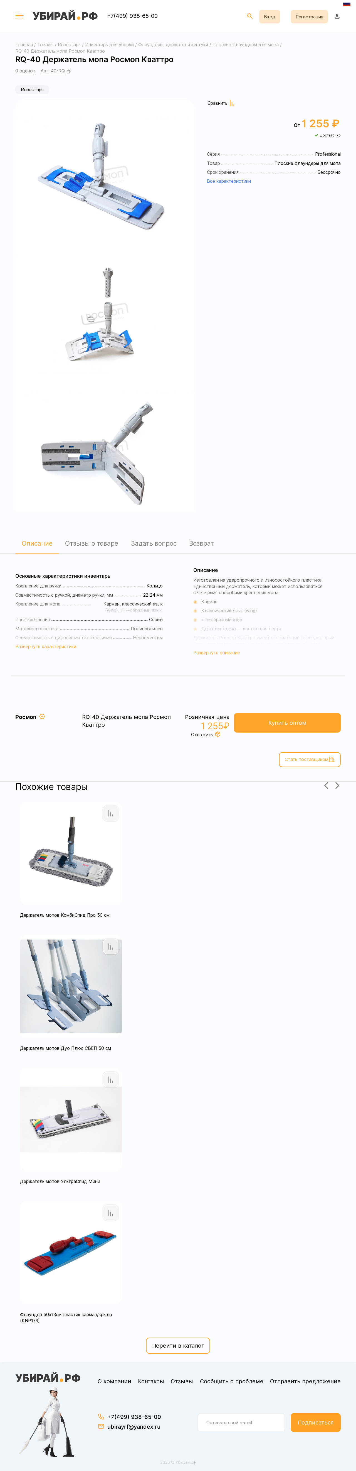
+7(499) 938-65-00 (132, 16)
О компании (114, 1382)
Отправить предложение (305, 1382)
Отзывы (182, 1382)
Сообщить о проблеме (231, 1382)
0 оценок (25, 71)
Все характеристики (229, 181)
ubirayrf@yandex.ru (133, 1427)
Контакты (151, 1382)
